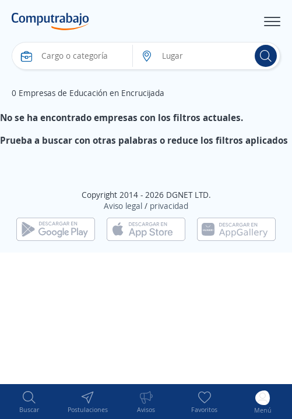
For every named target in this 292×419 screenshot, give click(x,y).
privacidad (169, 205)
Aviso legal (123, 205)
